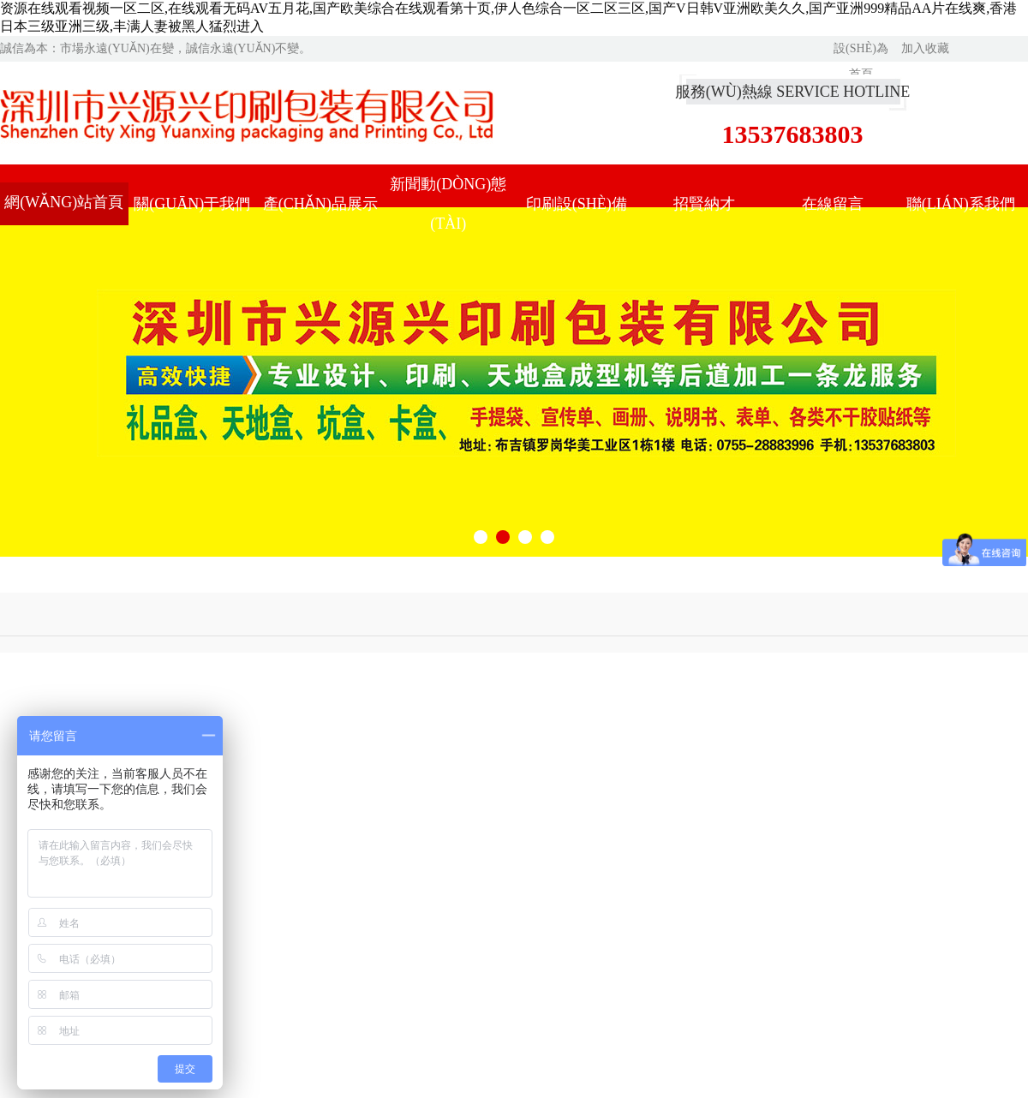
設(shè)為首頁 (861, 52)
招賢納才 (704, 203)
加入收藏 (925, 48)
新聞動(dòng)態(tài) (448, 204)
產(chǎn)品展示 (320, 203)
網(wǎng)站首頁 (63, 202)
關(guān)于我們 (192, 203)
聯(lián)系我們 (960, 203)
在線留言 (833, 203)
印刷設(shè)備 (576, 203)
